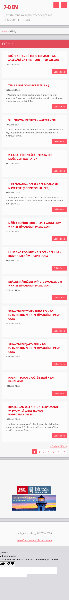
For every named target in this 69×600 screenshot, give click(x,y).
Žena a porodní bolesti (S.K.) (28, 85)
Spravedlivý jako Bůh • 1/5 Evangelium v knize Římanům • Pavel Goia (34, 348)
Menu (64, 5)
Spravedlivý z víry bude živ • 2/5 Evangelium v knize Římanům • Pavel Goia (34, 314)
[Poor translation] (10, 564)
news (4, 31)
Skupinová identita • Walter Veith (32, 120)
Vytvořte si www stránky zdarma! (34, 540)
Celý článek (59, 71)
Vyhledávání (56, 5)
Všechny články (58, 446)
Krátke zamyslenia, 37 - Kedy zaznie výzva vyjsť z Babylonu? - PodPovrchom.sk (33, 410)
